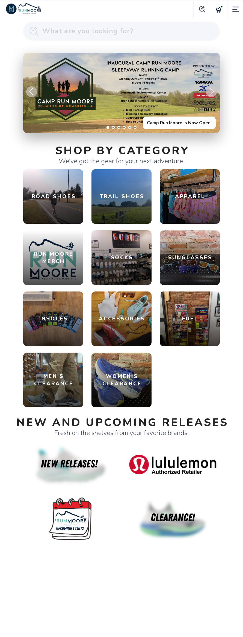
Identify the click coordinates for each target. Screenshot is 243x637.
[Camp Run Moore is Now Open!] (121, 93)
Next (211, 91)
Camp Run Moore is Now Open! (179, 123)
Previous (31, 91)
